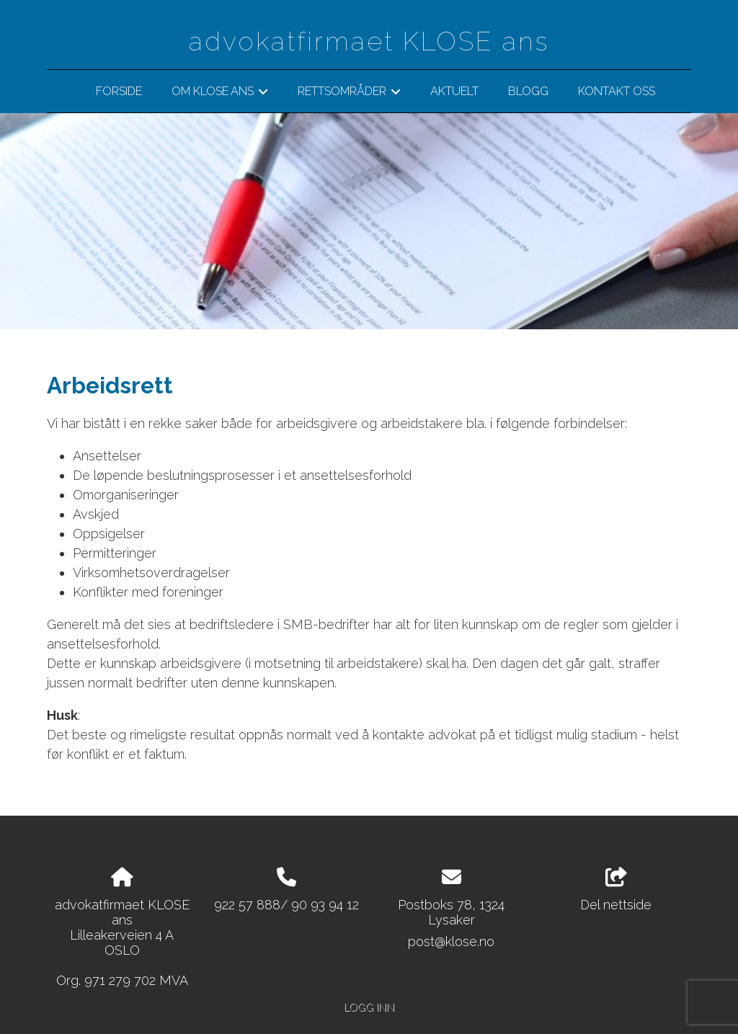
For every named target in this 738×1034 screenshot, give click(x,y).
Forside (119, 91)
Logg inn (369, 1007)
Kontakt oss (616, 91)
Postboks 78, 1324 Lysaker (451, 912)
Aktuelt (454, 91)
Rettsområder (349, 93)
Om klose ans (220, 93)
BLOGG (528, 91)
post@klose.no (451, 941)
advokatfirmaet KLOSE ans (369, 41)
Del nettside (616, 890)
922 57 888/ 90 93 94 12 (286, 904)
